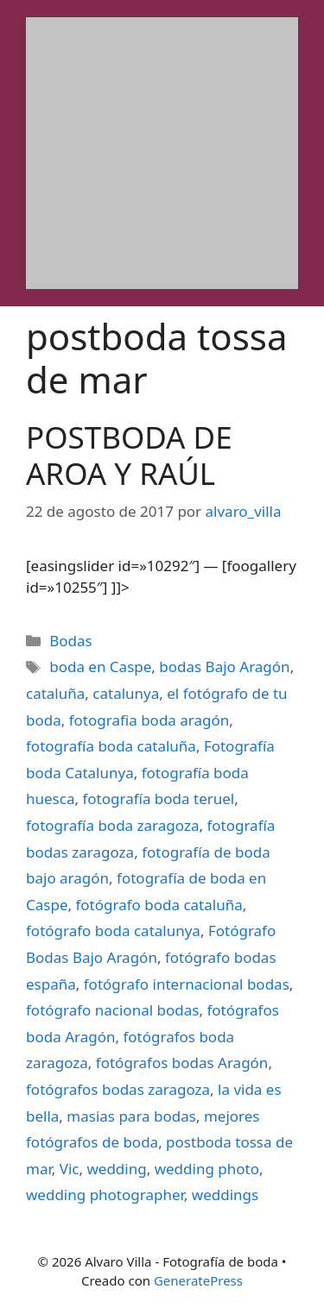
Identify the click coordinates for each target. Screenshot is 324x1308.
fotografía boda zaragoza (112, 825)
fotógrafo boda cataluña (158, 905)
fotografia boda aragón (149, 720)
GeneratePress (198, 1280)
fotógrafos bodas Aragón (182, 1062)
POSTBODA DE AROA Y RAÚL (129, 455)
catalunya (125, 693)
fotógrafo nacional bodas (112, 1010)
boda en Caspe (100, 666)
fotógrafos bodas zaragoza (118, 1089)
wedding (116, 1169)
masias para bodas (131, 1116)
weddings (225, 1194)
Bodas (70, 641)
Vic (69, 1169)
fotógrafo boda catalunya (113, 930)
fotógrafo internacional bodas (186, 984)
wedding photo (207, 1169)
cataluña (55, 693)
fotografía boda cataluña (111, 746)
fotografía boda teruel (158, 798)
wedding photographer (105, 1194)
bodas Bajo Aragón (224, 666)
